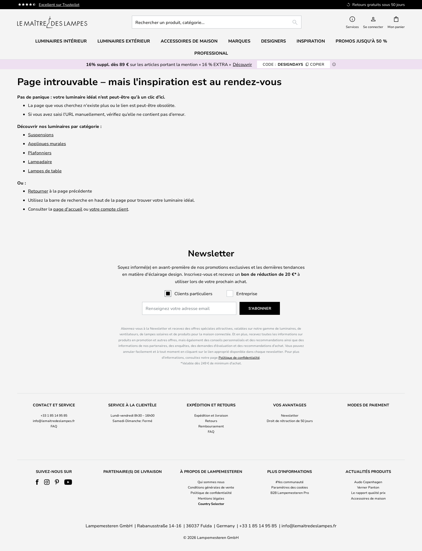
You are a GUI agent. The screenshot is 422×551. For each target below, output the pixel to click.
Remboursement (211, 426)
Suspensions (41, 134)
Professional (211, 53)
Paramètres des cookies (289, 487)
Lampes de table (45, 170)
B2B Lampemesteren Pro (289, 492)
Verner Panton (368, 487)
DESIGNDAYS (293, 64)
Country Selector (211, 503)
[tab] (53, 418)
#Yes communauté (290, 482)
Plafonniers (39, 152)
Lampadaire (40, 161)
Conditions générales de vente (211, 487)
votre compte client (108, 209)
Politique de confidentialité (239, 357)
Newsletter (289, 415)
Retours (211, 421)
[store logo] (52, 22)
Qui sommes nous (211, 482)
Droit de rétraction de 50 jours (290, 421)
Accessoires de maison (368, 498)
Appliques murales (47, 143)
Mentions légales (211, 498)
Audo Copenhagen (368, 482)
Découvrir (242, 64)
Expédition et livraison (211, 415)
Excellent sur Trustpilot (59, 4)
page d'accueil (67, 209)
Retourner (38, 191)
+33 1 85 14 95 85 (54, 415)
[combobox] (216, 22)
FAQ (54, 426)
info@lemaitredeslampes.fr (54, 421)
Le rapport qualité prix (368, 492)
